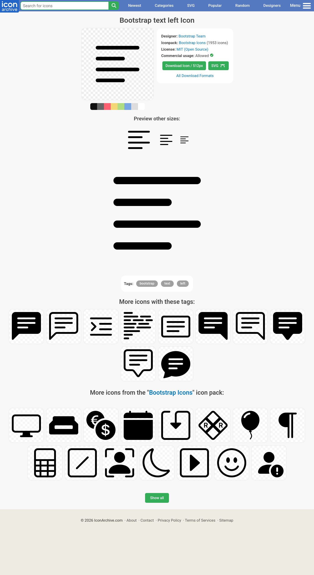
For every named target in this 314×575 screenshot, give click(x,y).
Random (242, 5)
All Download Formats (195, 75)
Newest (134, 5)
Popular (215, 5)
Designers (272, 5)
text (167, 283)
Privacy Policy (169, 520)
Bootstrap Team (192, 36)
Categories (164, 5)
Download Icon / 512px (184, 66)
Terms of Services (200, 520)
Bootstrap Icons (192, 42)
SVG (191, 5)
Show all (157, 498)
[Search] (113, 5)
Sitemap (226, 520)
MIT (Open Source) (192, 49)
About (131, 520)
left (182, 283)
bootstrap (147, 283)
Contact (147, 520)
